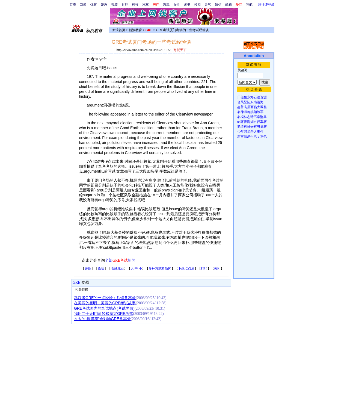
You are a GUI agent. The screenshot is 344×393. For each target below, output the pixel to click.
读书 (187, 5)
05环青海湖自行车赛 (252, 122)
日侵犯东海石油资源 (252, 97)
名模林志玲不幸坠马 (252, 117)
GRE (77, 282)
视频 (114, 5)
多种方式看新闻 (160, 268)
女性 (176, 5)
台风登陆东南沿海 (250, 102)
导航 (249, 5)
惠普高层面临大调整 (252, 107)
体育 (93, 5)
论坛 (101, 268)
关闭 (217, 268)
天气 (207, 5)
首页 (73, 5)
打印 (204, 268)
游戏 (166, 5)
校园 (197, 5)
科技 (135, 5)
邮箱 (228, 5)
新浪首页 (118, 30)
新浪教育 (135, 30)
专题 (85, 282)
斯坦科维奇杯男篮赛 (252, 127)
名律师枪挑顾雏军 (250, 112)
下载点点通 (186, 268)
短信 (218, 5)
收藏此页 (117, 268)
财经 (124, 5)
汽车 (145, 5)
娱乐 (104, 5)
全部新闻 (120, 260)
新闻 (83, 5)
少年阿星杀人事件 (250, 132)
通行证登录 (266, 5)
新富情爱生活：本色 (252, 136)
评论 (88, 268)
